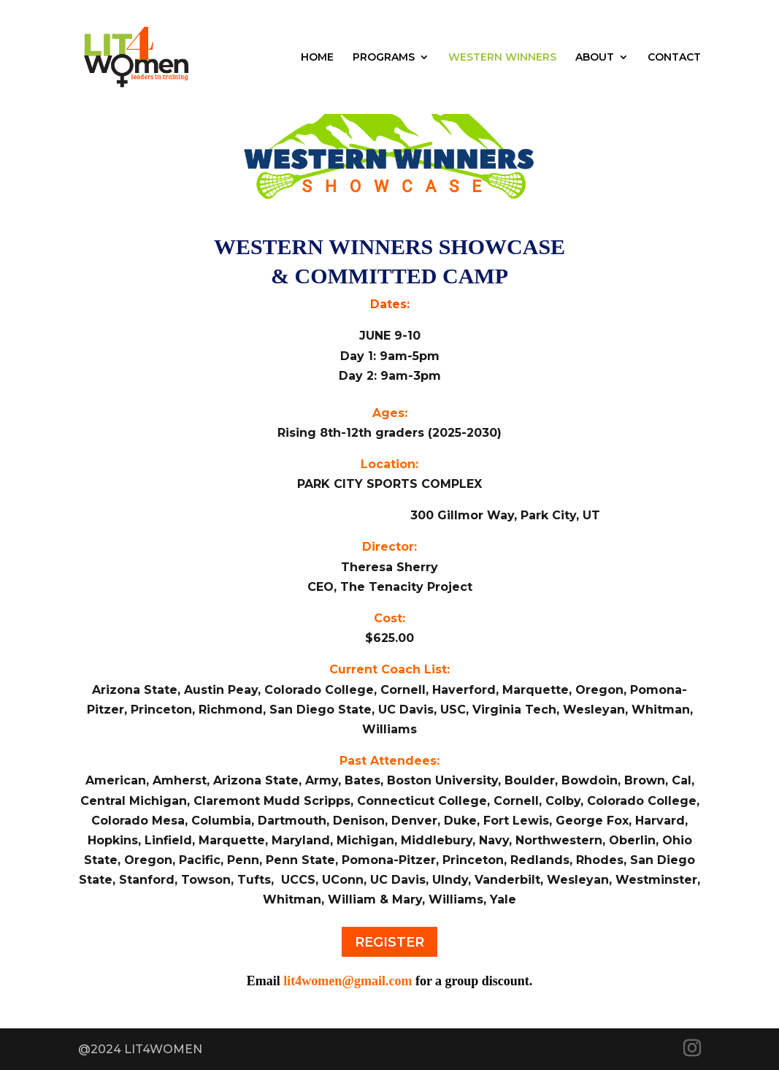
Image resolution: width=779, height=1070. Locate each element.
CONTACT (674, 58)
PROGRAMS (384, 58)
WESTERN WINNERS (502, 58)
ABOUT (594, 58)
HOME (317, 58)
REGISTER (389, 942)
